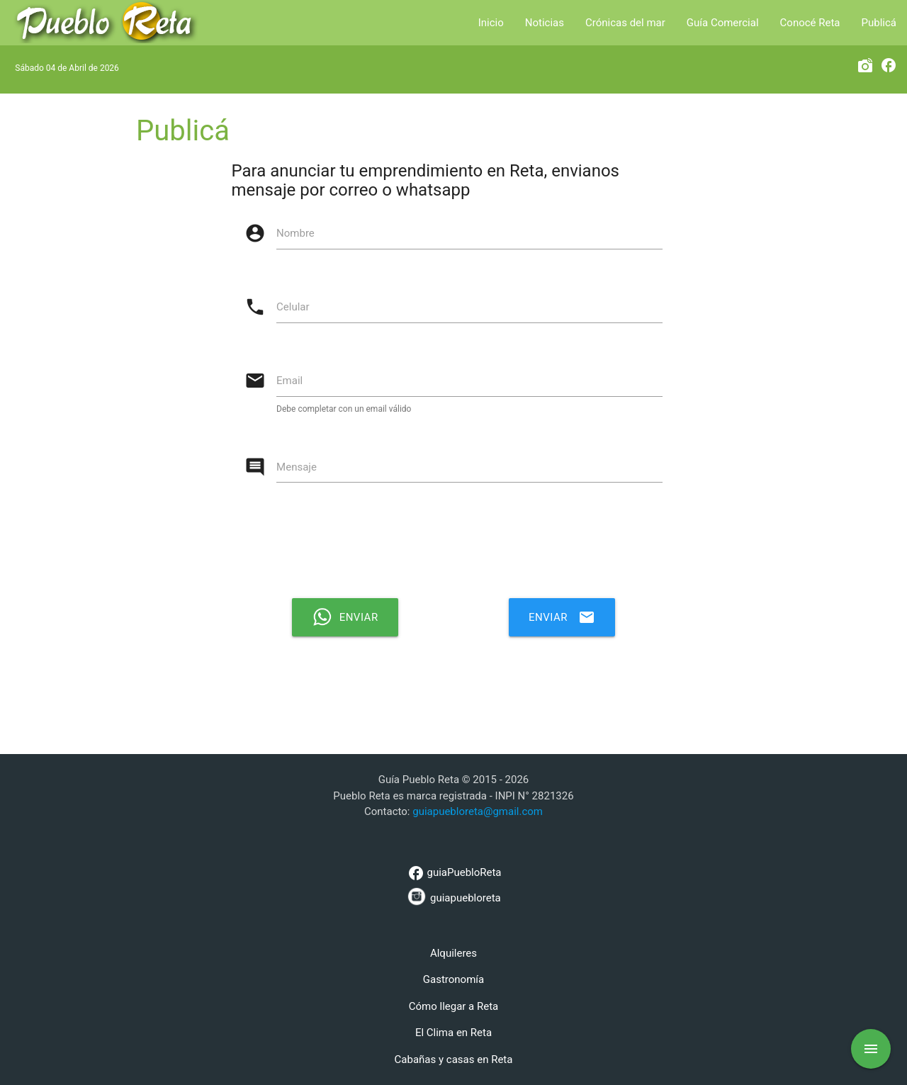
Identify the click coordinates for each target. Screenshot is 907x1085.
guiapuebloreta (453, 896)
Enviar (562, 617)
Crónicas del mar (625, 22)
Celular (293, 306)
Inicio (491, 22)
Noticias (544, 22)
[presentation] (460, 545)
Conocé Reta (810, 22)
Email (289, 380)
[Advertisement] (453, 704)
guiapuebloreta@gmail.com (477, 811)
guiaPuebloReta (453, 873)
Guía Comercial (723, 22)
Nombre (295, 233)
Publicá (879, 22)
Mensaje (296, 467)
